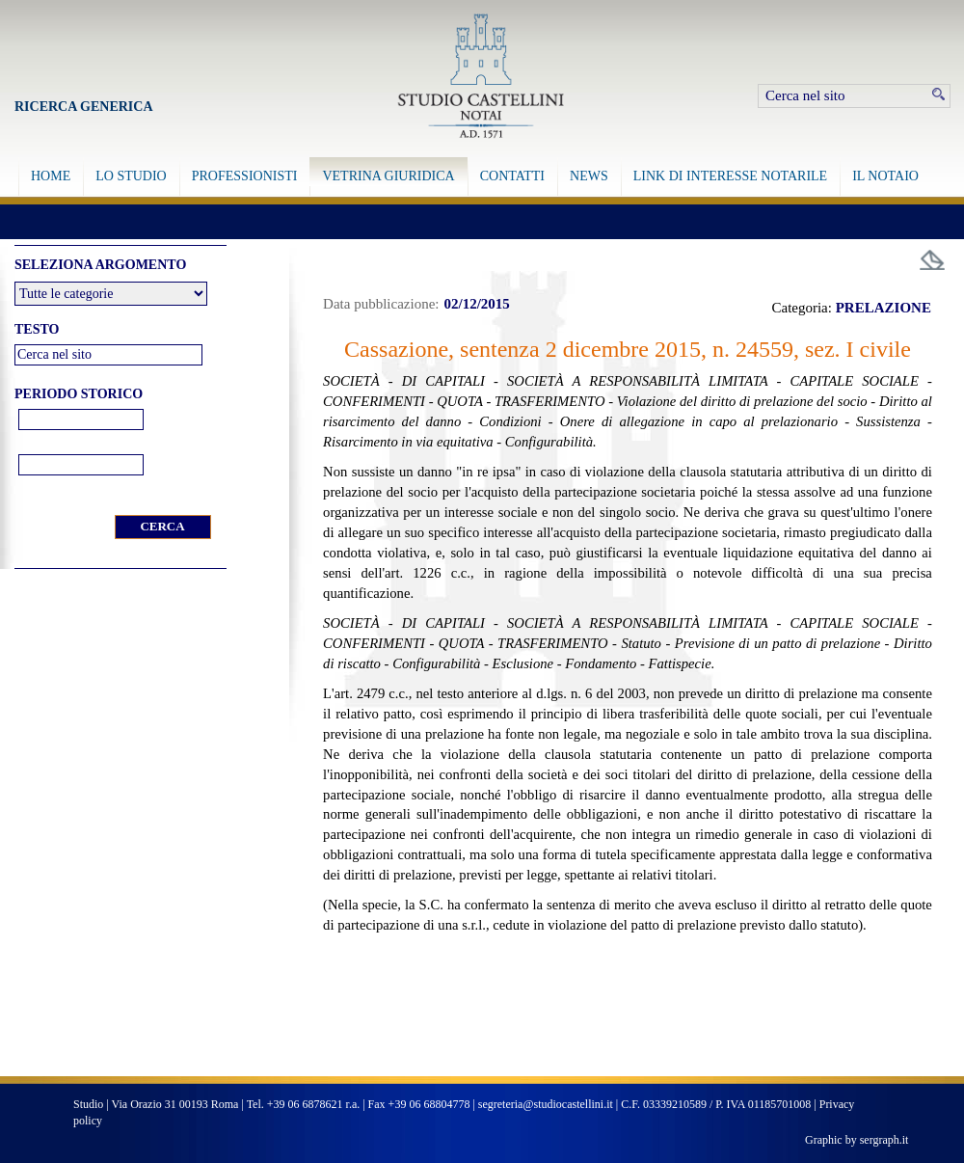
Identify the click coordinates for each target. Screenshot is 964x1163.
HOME (50, 176)
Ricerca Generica (83, 106)
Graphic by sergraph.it (856, 1140)
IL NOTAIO (885, 176)
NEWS (589, 176)
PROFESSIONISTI (245, 176)
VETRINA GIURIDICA (388, 176)
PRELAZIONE (883, 307)
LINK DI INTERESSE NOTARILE (730, 176)
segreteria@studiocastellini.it (545, 1104)
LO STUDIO (131, 176)
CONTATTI (512, 176)
